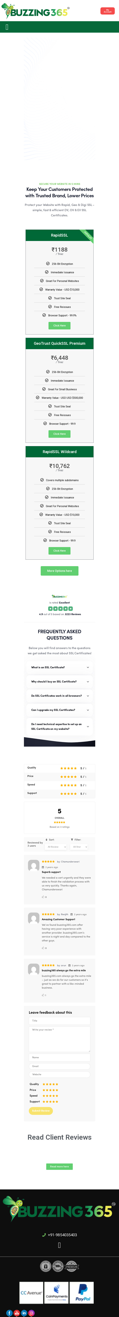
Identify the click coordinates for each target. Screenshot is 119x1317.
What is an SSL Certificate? (48, 667)
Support (32, 793)
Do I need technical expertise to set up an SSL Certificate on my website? (56, 726)
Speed (31, 784)
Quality (31, 768)
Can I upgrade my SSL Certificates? (53, 710)
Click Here (59, 325)
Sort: (49, 840)
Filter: (75, 840)
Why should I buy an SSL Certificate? (54, 681)
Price (30, 776)
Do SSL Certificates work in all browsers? (56, 696)
